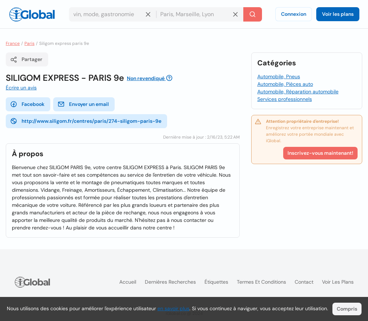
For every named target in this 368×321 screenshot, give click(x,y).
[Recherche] (252, 14)
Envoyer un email (83, 104)
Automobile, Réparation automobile (298, 91)
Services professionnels (284, 99)
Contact (304, 282)
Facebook (27, 104)
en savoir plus (173, 308)
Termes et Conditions (261, 282)
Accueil (127, 282)
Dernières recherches (170, 282)
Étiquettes (216, 282)
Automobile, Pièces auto (285, 84)
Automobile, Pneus (278, 76)
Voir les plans (338, 14)
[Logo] (32, 14)
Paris (29, 43)
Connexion (293, 14)
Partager (26, 59)
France (13, 43)
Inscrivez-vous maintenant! (320, 153)
